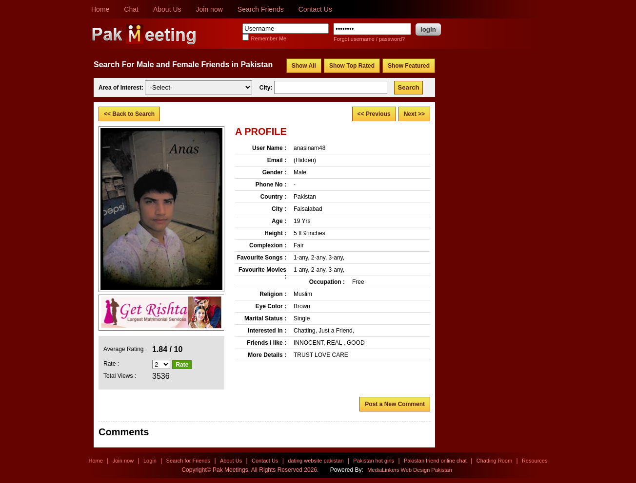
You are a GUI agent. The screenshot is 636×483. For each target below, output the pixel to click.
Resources (535, 461)
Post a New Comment (395, 404)
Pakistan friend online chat (435, 461)
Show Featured (409, 65)
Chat (131, 9)
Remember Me (268, 38)
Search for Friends (188, 461)
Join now (209, 9)
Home (100, 9)
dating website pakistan (315, 461)
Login (150, 461)
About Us (167, 9)
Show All (304, 65)
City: (266, 87)
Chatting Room (494, 461)
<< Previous (374, 114)
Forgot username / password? (369, 39)
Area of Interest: (122, 87)
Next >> (414, 114)
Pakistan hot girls (373, 461)
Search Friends (261, 9)
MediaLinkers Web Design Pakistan (409, 470)
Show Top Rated (352, 65)
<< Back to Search (129, 114)
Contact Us (315, 9)
